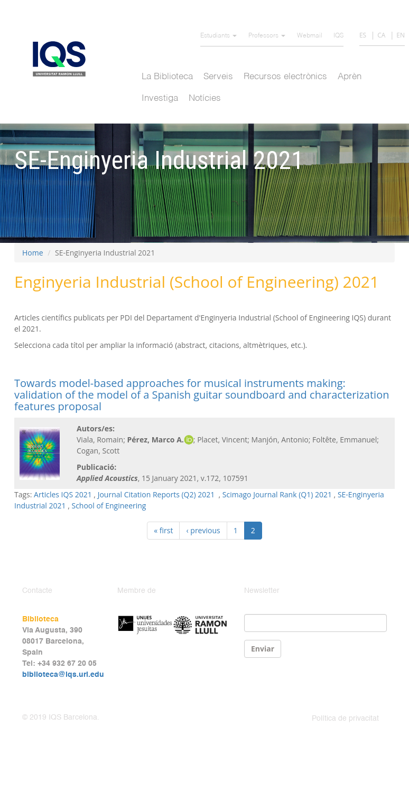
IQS (338, 36)
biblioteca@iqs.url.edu (63, 674)
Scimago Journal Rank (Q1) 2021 (277, 494)
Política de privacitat (345, 718)
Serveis (218, 76)
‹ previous (203, 530)
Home (32, 253)
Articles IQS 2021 (63, 494)
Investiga (160, 98)
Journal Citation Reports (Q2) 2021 (157, 494)
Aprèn (349, 76)
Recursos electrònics (285, 76)
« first (163, 530)
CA (381, 35)
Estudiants (218, 36)
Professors (266, 36)
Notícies (205, 98)
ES (362, 35)
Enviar (262, 649)
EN (400, 35)
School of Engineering (108, 506)
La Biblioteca (167, 76)
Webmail (309, 36)
